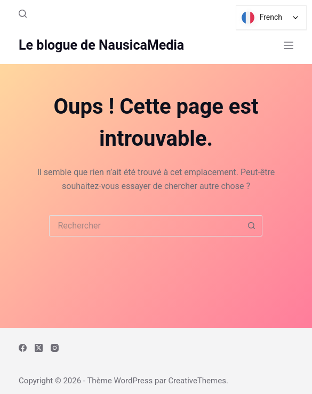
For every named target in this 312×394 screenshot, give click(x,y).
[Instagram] (55, 348)
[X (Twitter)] (39, 348)
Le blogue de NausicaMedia (101, 45)
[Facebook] (23, 348)
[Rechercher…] (145, 226)
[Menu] (288, 45)
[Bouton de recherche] (251, 226)
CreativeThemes (197, 380)
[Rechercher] (23, 14)
